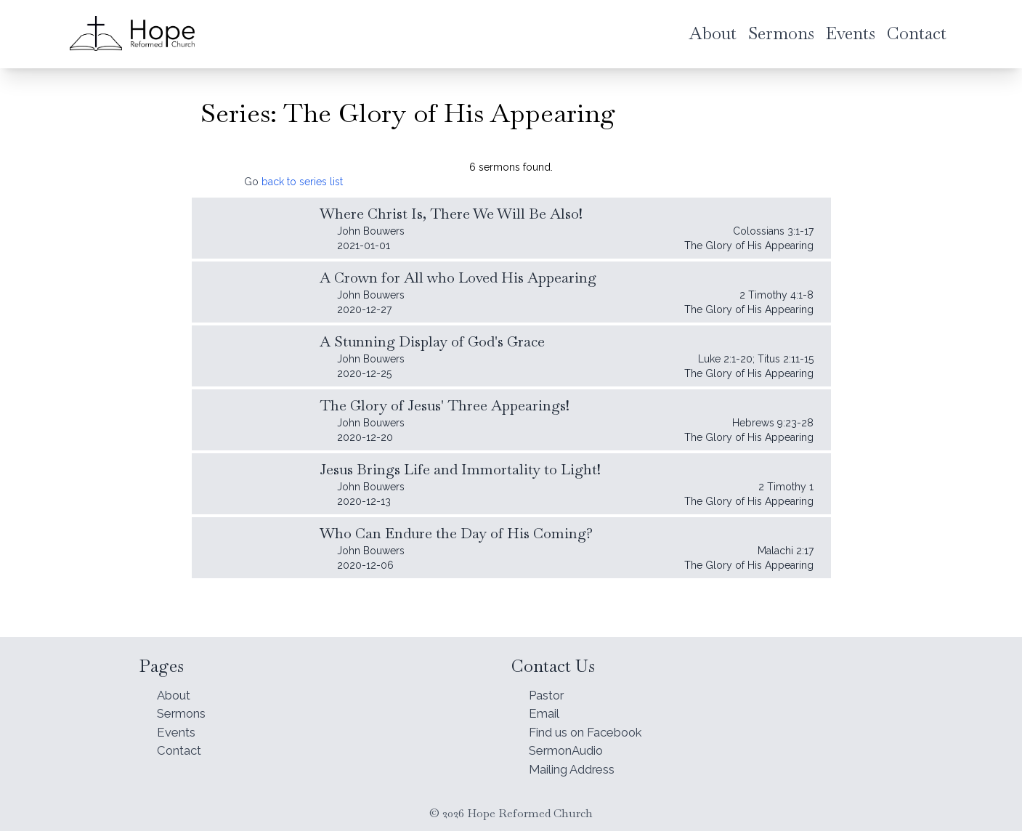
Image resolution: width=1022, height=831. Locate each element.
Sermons (184, 707)
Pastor (549, 686)
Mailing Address (578, 768)
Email (545, 707)
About (176, 686)
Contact (181, 747)
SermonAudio (570, 747)
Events (178, 727)
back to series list (302, 181)
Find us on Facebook (593, 727)
